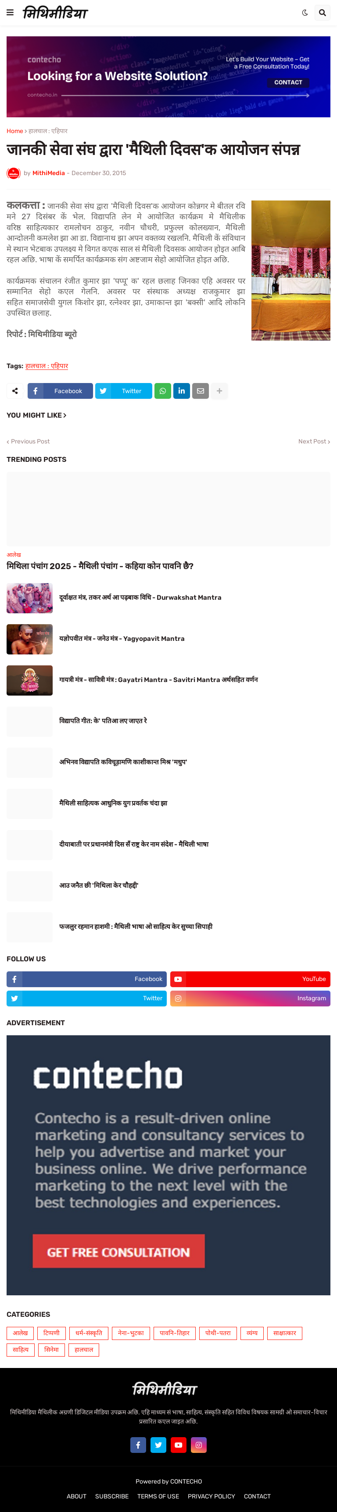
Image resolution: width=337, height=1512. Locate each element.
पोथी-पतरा (218, 1333)
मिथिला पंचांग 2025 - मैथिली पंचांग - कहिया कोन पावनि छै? (100, 566)
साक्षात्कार (284, 1333)
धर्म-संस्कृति (88, 1333)
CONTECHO (186, 1481)
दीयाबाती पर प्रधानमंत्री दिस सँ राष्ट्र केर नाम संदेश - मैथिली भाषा (133, 844)
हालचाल (84, 1350)
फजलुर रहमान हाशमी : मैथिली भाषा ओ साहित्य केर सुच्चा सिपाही (135, 927)
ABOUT (76, 1496)
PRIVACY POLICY (211, 1496)
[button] (10, 13)
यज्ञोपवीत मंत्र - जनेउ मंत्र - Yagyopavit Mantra (122, 639)
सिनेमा (51, 1350)
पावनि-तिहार (175, 1333)
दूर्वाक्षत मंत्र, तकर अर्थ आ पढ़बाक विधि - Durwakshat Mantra (140, 597)
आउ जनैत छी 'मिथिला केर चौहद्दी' (99, 886)
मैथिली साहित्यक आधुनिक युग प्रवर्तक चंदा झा (113, 803)
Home (15, 131)
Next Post (312, 442)
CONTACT (257, 1496)
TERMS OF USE (158, 1496)
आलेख (20, 1333)
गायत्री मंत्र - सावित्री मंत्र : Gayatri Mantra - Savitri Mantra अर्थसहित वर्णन (158, 680)
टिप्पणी (51, 1333)
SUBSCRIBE (112, 1496)
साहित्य (21, 1350)
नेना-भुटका (131, 1333)
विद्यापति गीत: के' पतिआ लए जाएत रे (103, 721)
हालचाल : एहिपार (48, 131)
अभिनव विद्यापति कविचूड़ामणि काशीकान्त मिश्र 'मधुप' (123, 762)
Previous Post (30, 442)
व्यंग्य (252, 1333)
